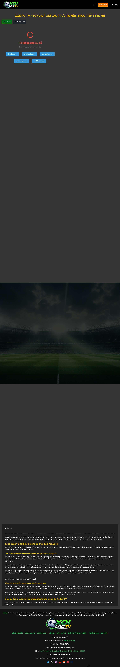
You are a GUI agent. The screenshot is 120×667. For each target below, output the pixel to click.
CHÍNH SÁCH (30, 633)
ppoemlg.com (22, 61)
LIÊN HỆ (52, 633)
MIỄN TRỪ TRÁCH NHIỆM (77, 633)
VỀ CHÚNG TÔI (17, 633)
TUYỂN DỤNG (94, 633)
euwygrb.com (47, 54)
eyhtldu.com (39, 61)
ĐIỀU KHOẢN (41, 633)
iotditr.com (12, 54)
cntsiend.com (29, 54)
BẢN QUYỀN (61, 633)
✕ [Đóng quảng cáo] (88, 666)
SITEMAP (104, 633)
